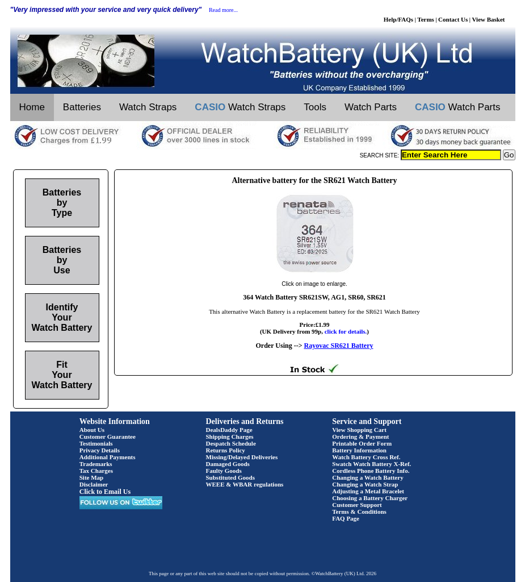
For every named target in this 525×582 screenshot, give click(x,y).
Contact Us (453, 19)
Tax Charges (96, 470)
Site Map (91, 477)
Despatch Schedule (231, 443)
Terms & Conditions (359, 511)
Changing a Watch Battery (367, 477)
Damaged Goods (228, 463)
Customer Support (357, 504)
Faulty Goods (224, 470)
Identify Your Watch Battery (62, 317)
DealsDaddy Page (229, 429)
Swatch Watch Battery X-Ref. (371, 463)
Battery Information (359, 450)
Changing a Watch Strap (365, 484)
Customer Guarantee (107, 436)
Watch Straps (148, 107)
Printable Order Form (362, 443)
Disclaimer (93, 484)
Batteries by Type (62, 203)
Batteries (82, 107)
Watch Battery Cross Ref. (366, 457)
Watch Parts (371, 107)
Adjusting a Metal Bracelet (368, 491)
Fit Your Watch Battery (62, 375)
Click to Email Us (105, 492)
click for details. (346, 331)
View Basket (488, 19)
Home (32, 107)
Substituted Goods (230, 477)
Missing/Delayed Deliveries (242, 457)
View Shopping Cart (359, 429)
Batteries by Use (62, 260)
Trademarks (95, 463)
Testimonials (96, 443)
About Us (91, 429)
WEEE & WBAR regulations (245, 484)
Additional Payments (107, 457)
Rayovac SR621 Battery (338, 346)
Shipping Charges (230, 436)
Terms (425, 19)
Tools (315, 107)
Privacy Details (99, 450)
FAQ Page (345, 518)
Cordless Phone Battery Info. (370, 470)
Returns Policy (225, 450)
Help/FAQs (398, 19)
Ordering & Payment (360, 436)
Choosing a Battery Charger (370, 497)
